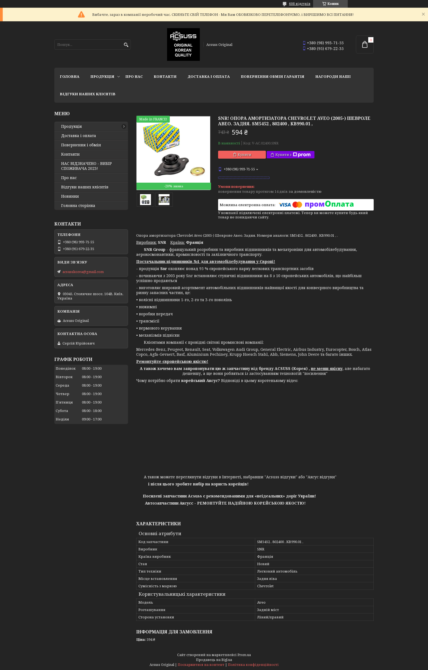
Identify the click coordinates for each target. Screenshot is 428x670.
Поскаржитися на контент (201, 664)
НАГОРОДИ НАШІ (333, 76)
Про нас (134, 76)
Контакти (165, 76)
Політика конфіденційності (253, 664)
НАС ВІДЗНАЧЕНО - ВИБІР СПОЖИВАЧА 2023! (86, 166)
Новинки (70, 196)
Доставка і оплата (209, 76)
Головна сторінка (78, 205)
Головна (69, 76)
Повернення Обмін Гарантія (272, 76)
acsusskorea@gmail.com (83, 271)
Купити (244, 154)
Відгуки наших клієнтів (87, 93)
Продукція (102, 76)
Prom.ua (244, 655)
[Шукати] (126, 45)
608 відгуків (299, 3)
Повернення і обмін (81, 145)
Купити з (293, 154)
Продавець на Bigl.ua (214, 659)
